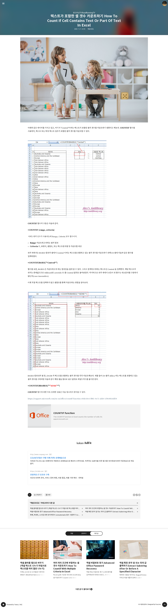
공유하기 (83, 533)
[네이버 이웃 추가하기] (48, 495)
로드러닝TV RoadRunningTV (84, 13)
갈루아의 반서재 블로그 (3, 604)
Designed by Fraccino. (154, 604)
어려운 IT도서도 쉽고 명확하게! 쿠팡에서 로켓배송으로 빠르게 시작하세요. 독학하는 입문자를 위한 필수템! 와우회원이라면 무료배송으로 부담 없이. (82, 462)
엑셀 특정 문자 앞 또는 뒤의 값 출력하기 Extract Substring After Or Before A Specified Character (111, 511)
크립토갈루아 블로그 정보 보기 (164, 3)
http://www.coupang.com (39, 454)
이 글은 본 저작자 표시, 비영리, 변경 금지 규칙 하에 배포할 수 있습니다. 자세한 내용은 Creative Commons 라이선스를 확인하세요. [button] (137, 495)
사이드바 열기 (3, 3)
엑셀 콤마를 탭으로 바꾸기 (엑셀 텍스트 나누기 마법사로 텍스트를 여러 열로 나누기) (56, 508)
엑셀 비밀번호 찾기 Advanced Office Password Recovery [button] (100, 560)
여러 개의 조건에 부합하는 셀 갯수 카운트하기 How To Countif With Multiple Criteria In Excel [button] (67, 561)
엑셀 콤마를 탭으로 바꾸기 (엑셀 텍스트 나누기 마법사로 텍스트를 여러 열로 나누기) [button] (34, 560)
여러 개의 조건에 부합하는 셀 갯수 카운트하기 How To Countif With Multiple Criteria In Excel (111, 508)
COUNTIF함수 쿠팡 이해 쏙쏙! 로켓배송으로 (48, 458)
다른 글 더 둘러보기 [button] (83, 589)
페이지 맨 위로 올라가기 (164, 604)
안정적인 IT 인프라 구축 (39, 474)
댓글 (71, 533)
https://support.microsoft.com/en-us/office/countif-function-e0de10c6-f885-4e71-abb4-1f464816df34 (72, 398)
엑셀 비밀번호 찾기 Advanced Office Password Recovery (50, 511)
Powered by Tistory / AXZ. (15, 604)
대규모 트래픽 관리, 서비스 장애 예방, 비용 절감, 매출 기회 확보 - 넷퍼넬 (56, 478)
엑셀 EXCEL (91, 29)
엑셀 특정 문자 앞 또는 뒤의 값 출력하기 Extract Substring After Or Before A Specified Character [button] (133, 561)
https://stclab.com (36, 471)
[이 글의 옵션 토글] (29, 495)
